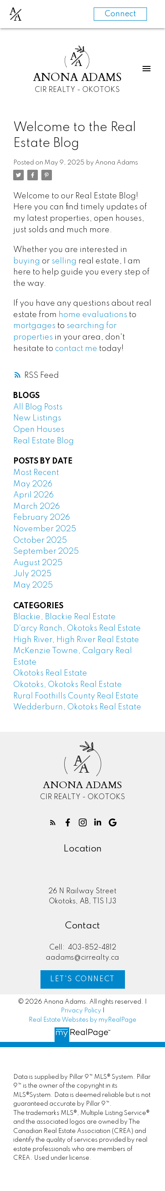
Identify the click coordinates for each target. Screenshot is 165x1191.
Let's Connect (82, 979)
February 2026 (41, 518)
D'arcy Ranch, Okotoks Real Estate (77, 628)
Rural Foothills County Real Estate (76, 696)
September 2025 (46, 551)
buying (26, 261)
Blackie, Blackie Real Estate (64, 617)
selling (64, 261)
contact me (76, 349)
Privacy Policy (81, 1011)
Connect (120, 14)
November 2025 (44, 529)
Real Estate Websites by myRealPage (82, 1020)
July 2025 (32, 574)
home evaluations (93, 315)
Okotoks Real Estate (50, 673)
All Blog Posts (37, 407)
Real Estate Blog (43, 441)
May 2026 (32, 484)
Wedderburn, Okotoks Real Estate (77, 707)
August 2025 (37, 563)
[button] (53, 822)
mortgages (34, 326)
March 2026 (36, 507)
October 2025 (40, 540)
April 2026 (33, 495)
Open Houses (38, 430)
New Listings (37, 418)
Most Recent (36, 473)
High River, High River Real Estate (76, 640)
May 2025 (33, 585)
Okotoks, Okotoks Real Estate (67, 685)
